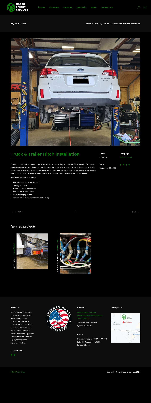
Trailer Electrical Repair (57, 263)
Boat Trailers (14, 263)
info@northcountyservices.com (90, 315)
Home (88, 24)
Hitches (97, 24)
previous (18, 212)
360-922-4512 (83, 318)
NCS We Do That (18, 372)
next (134, 212)
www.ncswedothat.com (86, 312)
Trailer (106, 24)
